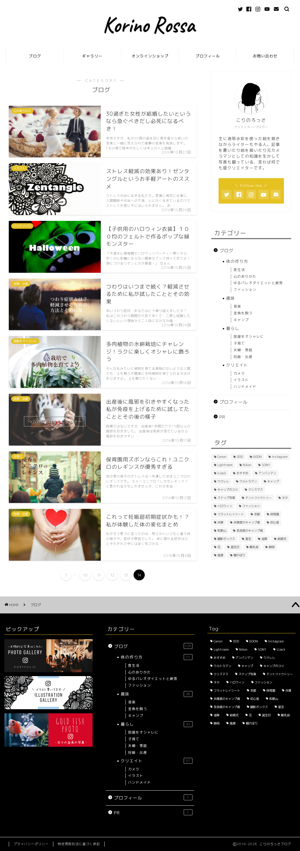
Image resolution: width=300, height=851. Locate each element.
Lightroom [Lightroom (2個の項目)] (225, 465)
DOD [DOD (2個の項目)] (240, 457)
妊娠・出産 (243, 356)
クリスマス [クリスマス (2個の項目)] (255, 489)
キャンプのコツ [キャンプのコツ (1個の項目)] (227, 489)
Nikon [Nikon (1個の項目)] (247, 465)
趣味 (230, 298)
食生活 (239, 269)
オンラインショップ (150, 56)
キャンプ (241, 319)
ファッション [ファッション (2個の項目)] (251, 506)
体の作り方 (237, 261)
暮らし (232, 328)
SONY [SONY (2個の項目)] (266, 465)
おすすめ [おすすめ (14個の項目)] (242, 473)
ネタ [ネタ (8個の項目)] (285, 498)
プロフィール (207, 56)
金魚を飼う (243, 313)
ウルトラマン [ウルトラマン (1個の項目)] (248, 481)
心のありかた (244, 276)
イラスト (241, 379)
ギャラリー (92, 56)
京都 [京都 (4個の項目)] (257, 514)
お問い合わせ (265, 56)
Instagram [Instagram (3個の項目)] (280, 457)
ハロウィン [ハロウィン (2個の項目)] (224, 506)
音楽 (237, 306)
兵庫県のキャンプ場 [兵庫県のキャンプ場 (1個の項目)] (246, 522)
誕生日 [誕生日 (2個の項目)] (235, 547)
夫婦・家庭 (243, 349)
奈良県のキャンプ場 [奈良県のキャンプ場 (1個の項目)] (249, 530)
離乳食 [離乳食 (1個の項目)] (254, 547)
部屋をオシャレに (248, 336)
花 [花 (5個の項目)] (218, 547)
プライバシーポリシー (31, 844)
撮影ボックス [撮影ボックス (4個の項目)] (226, 539)
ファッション (244, 289)
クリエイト (237, 365)
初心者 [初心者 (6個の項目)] (274, 522)
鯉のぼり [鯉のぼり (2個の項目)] (239, 555)
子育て (239, 343)
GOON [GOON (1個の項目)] (257, 457)
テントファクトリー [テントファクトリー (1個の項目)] (258, 498)
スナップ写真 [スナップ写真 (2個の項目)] (226, 498)
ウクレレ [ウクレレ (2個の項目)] (223, 481)
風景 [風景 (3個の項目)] (220, 555)
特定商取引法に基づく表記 (79, 844)
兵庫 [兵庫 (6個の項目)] (220, 522)
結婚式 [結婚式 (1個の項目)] (281, 539)
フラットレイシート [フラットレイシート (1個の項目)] (230, 514)
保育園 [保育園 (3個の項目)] (274, 514)
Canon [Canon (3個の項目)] (221, 457)
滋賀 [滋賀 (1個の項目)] (264, 539)
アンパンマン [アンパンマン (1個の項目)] (267, 473)
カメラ (239, 373)
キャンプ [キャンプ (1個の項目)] (273, 481)
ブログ (35, 56)
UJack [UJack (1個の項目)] (221, 473)
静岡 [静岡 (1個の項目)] (272, 547)
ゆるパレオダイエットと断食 (258, 282)
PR (222, 417)
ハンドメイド (244, 386)
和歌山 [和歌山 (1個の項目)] (221, 530)
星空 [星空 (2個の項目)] (248, 539)
